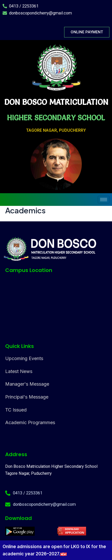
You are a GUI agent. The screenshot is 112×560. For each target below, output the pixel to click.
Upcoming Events (24, 358)
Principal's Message (26, 397)
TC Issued (16, 410)
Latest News (18, 371)
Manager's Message (27, 384)
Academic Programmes (30, 422)
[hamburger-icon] (103, 199)
